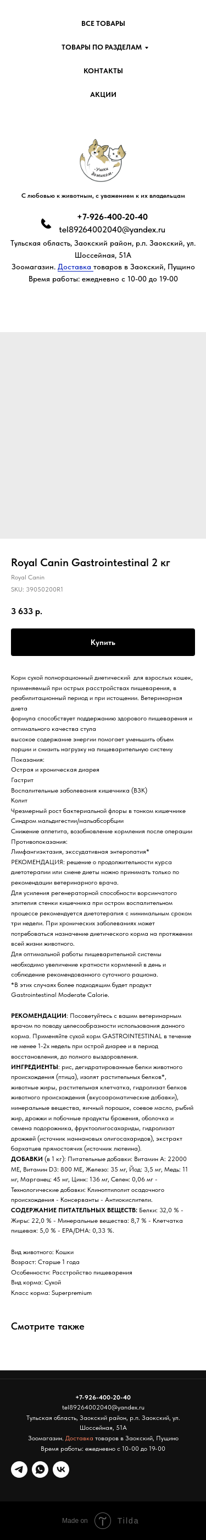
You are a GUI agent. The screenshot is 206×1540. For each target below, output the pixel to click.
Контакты (103, 71)
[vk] (61, 1469)
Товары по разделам (102, 47)
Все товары (103, 23)
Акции (103, 94)
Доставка (75, 266)
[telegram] (19, 1469)
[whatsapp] (40, 1469)
